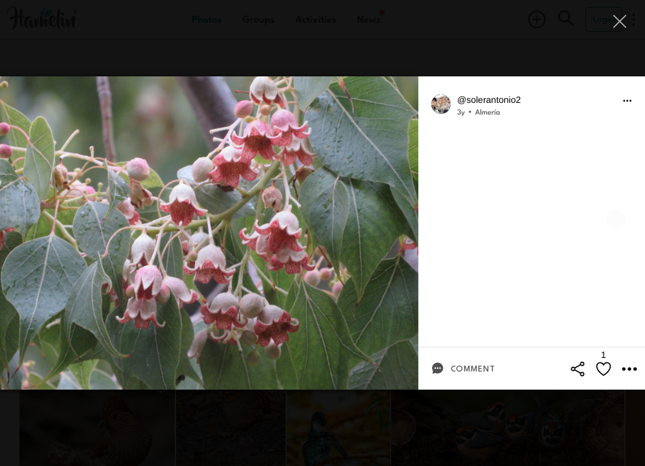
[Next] (616, 219)
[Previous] (29, 219)
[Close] (620, 21)
